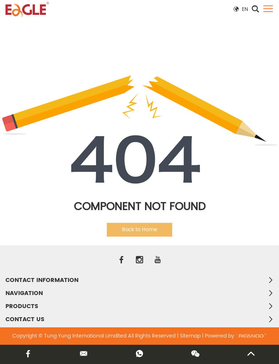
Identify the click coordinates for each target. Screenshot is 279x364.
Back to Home (139, 229)
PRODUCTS (21, 306)
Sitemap (190, 336)
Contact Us (24, 319)
